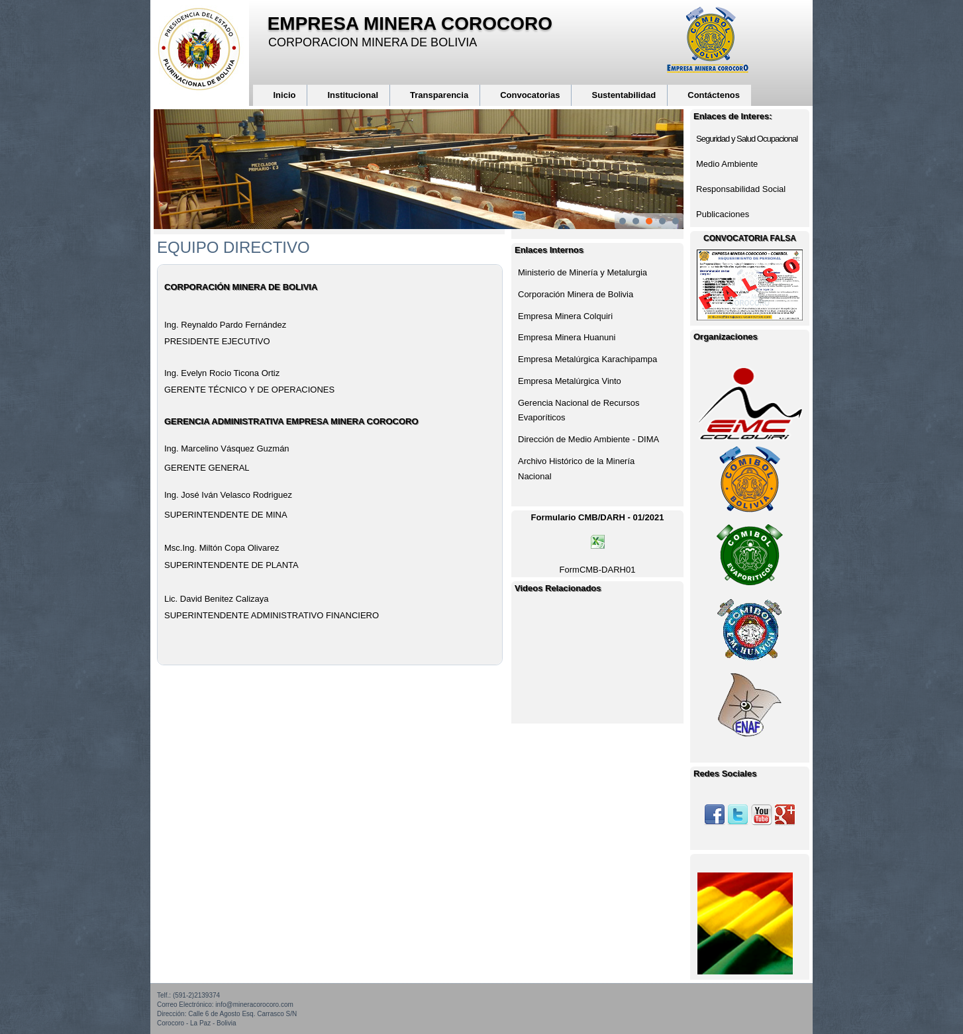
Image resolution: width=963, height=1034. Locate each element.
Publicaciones (722, 214)
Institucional (352, 95)
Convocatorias (530, 95)
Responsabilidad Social (741, 189)
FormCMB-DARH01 (598, 570)
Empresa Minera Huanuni (566, 337)
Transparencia (439, 95)
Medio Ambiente (727, 164)
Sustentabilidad (623, 95)
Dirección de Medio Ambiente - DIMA (588, 439)
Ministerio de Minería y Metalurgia (582, 272)
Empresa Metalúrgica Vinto (569, 381)
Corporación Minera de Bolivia (575, 294)
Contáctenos (713, 95)
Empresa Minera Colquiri (565, 316)
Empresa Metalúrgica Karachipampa (587, 359)
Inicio (284, 95)
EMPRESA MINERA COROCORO (410, 23)
